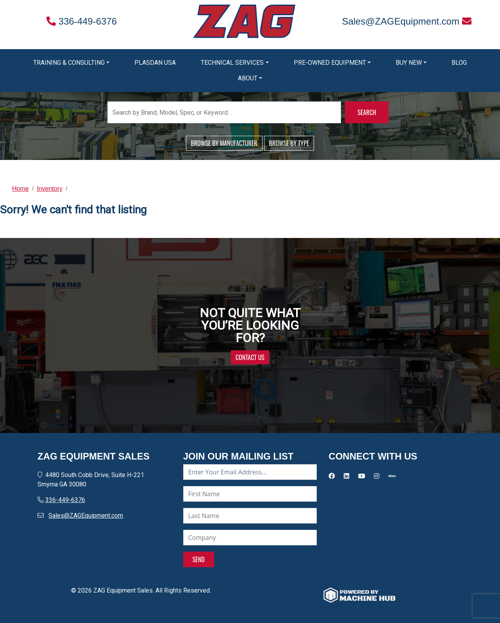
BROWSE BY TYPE (289, 143)
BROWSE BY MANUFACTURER (224, 143)
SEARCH (366, 112)
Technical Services (232, 62)
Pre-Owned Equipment (330, 62)
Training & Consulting (69, 62)
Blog (459, 62)
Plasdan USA (155, 62)
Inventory (49, 188)
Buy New (409, 62)
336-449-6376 (81, 21)
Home (20, 188)
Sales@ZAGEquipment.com (406, 21)
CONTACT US (250, 357)
